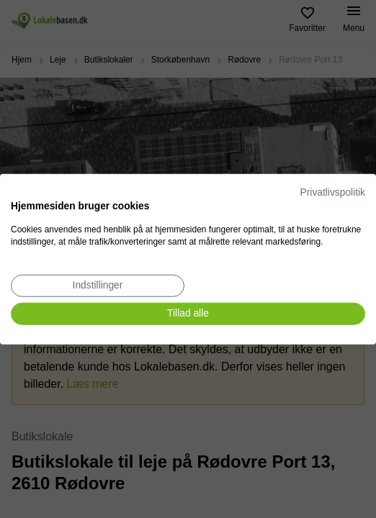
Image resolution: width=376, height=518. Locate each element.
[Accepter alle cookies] (188, 314)
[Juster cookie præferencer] (97, 286)
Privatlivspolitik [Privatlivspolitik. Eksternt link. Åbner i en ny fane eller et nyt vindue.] (332, 192)
